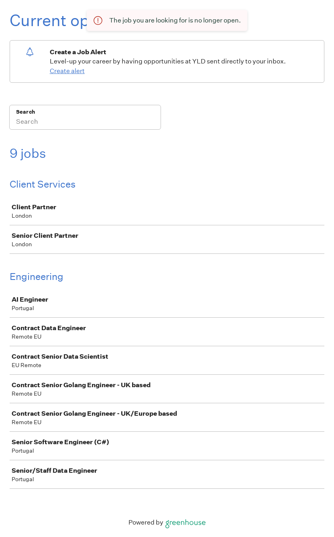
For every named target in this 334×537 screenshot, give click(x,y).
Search (25, 111)
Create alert (67, 71)
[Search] (85, 122)
